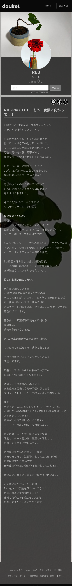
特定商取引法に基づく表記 (42, 576)
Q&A (34, 570)
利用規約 (58, 570)
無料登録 (63, 6)
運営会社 (60, 576)
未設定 (55, 88)
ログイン (49, 5)
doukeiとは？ (16, 570)
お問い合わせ (46, 570)
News (27, 570)
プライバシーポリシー (17, 576)
